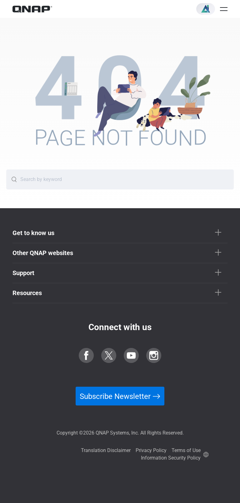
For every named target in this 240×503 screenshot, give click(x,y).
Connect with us (120, 327)
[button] (205, 9)
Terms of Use (186, 450)
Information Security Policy (171, 458)
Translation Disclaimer (106, 450)
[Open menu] (224, 9)
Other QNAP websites (42, 253)
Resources (27, 293)
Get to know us (33, 233)
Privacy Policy (151, 450)
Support (23, 273)
